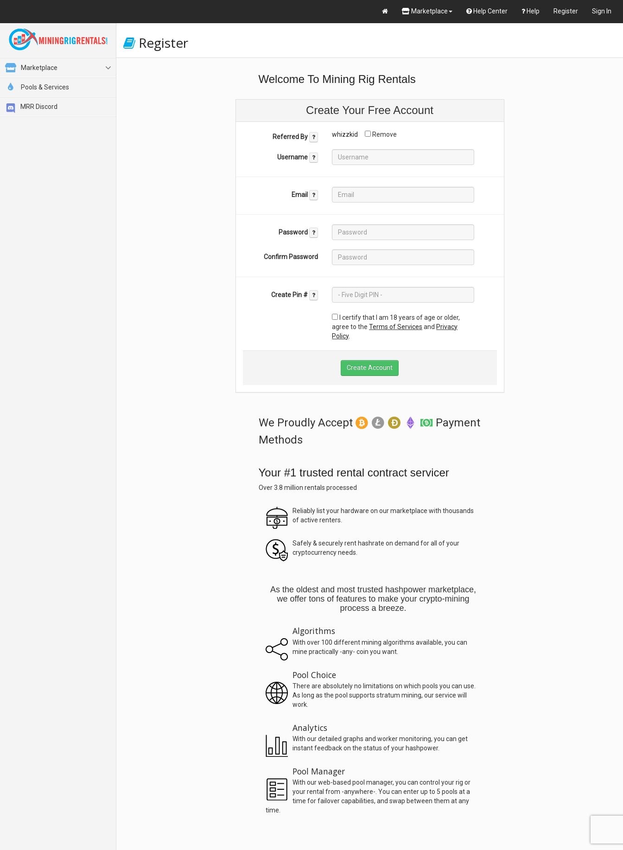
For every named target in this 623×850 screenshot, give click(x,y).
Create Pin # (294, 295)
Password (298, 233)
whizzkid (345, 134)
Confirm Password (291, 256)
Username (297, 157)
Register (565, 11)
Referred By (295, 137)
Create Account (370, 367)
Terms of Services (395, 326)
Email (305, 195)
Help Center (487, 11)
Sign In (601, 11)
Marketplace (427, 11)
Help (530, 11)
